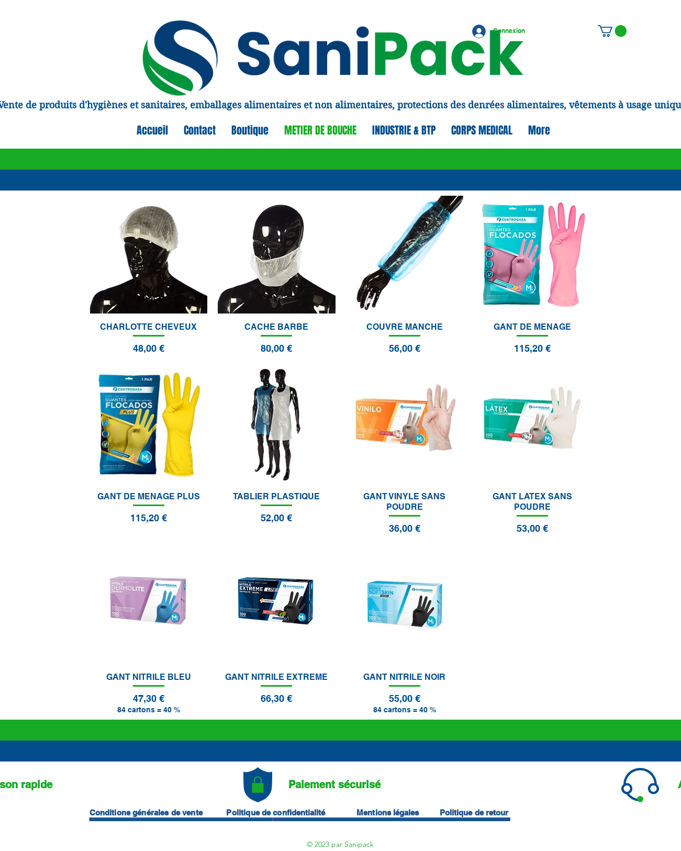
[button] (612, 31)
